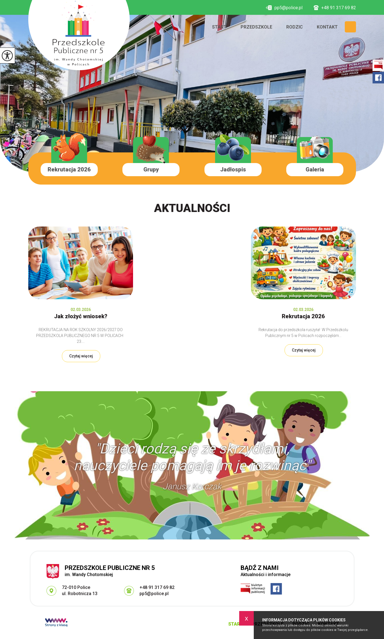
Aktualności (192, 208)
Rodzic (294, 27)
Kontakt (327, 27)
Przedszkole (256, 27)
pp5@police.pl (284, 7)
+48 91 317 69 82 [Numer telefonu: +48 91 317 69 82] (156, 587)
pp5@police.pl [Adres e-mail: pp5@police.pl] (154, 593)
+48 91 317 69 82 (335, 7)
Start (219, 27)
